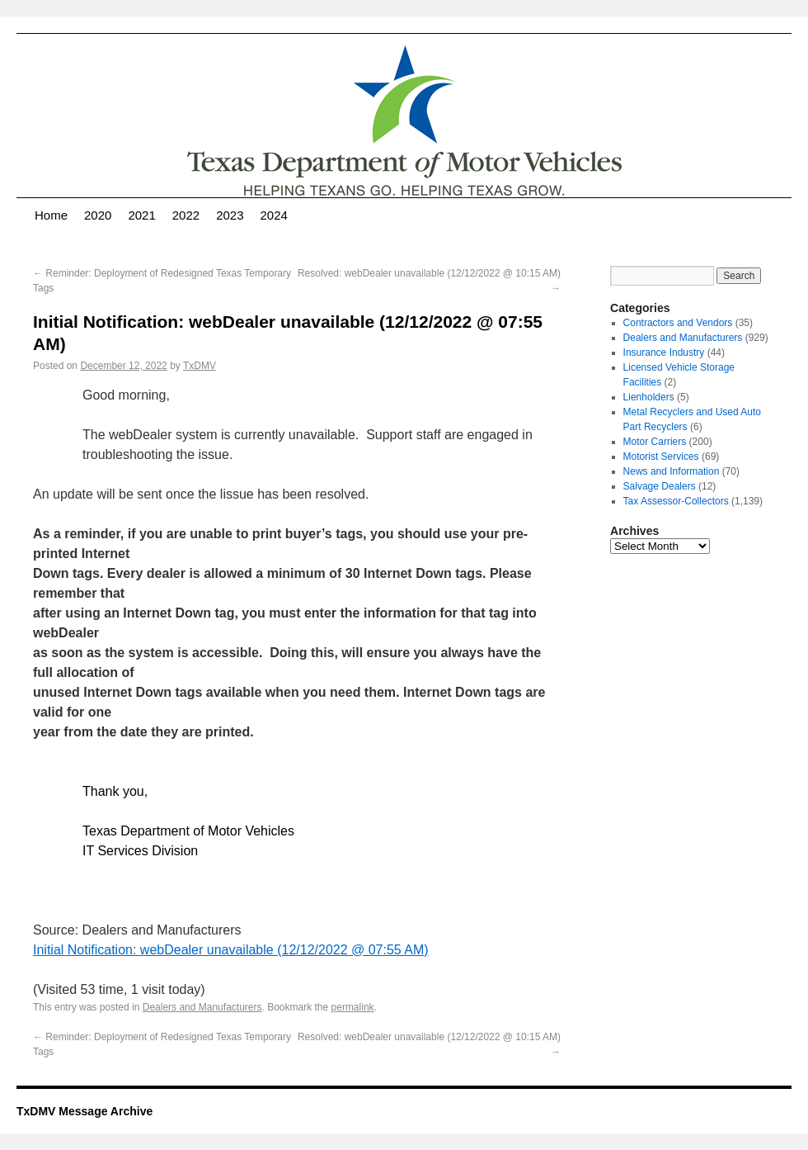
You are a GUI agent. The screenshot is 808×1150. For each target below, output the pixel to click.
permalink (352, 1007)
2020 (97, 215)
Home (51, 215)
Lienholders (648, 397)
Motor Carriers (655, 441)
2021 (141, 215)
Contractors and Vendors (678, 323)
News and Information (671, 471)
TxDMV (199, 366)
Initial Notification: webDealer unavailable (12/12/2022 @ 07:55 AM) (231, 950)
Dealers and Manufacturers (202, 1007)
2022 (186, 215)
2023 (229, 215)
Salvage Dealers (659, 486)
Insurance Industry (664, 352)
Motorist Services (661, 456)
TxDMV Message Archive (84, 1111)
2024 (274, 215)
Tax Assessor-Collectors (676, 501)
